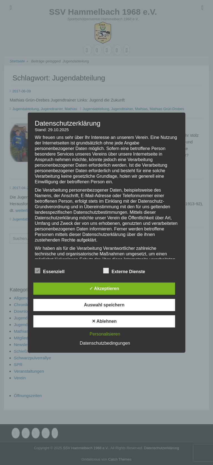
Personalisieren (105, 334)
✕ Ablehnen (104, 321)
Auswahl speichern (104, 305)
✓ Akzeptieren (104, 288)
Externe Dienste (124, 270)
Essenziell (49, 270)
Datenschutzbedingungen (105, 343)
